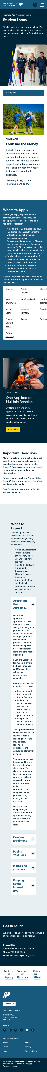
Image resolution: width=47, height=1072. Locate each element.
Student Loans (24, 15)
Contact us (9, 1004)
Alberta (9, 289)
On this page (10, 93)
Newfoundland (28, 299)
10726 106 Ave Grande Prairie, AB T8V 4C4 (10, 1017)
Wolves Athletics (31, 1051)
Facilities (6, 1047)
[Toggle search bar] (35, 5)
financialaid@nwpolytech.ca (22, 955)
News (5, 1051)
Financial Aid (9, 15)
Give (37, 977)
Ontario (43, 309)
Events (5, 1042)
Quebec (24, 319)
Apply (9, 977)
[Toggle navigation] (42, 4)
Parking (27, 1042)
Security (28, 1047)
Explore (22, 977)
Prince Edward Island (9, 323)
